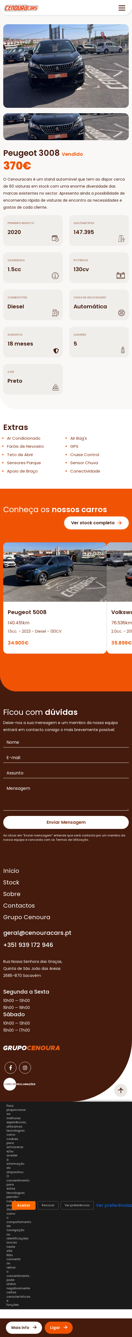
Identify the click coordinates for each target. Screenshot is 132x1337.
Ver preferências (77, 1205)
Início (11, 871)
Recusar (48, 1205)
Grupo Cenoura (26, 917)
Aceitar (23, 1205)
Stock (11, 882)
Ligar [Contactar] (58, 1327)
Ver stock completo (96, 523)
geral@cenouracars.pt (37, 933)
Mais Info (24, 1327)
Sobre (11, 894)
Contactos (19, 905)
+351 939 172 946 (28, 945)
